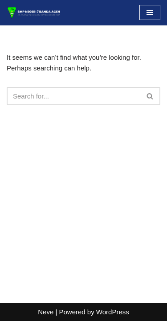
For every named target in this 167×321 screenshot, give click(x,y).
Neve (45, 312)
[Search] (73, 96)
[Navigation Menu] (149, 12)
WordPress (112, 312)
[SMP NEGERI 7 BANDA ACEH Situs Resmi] (33, 12)
